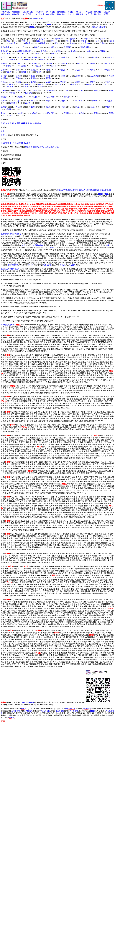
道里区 (57, 39)
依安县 (58, 51)
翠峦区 (77, 82)
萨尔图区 (19, 91)
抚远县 (23, 66)
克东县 (23, 53)
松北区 (38, 41)
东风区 (64, 63)
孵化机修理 (40, 14)
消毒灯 (108, 245)
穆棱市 (42, 60)
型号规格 (97, 12)
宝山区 (66, 113)
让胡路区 (50, 91)
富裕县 (103, 51)
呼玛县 (18, 78)
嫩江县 (33, 76)
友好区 (48, 82)
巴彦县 (111, 41)
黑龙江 (27, 147)
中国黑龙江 (68, 190)
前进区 (49, 63)
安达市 (9, 72)
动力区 (9, 41)
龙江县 (43, 51)
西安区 (64, 57)
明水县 (92, 70)
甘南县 (88, 51)
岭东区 (34, 113)
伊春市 (3, 82)
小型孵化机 (5, 12)
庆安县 (77, 70)
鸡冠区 (18, 101)
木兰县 (12, 43)
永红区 (20, 63)
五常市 (102, 43)
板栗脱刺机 (47, 265)
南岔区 (33, 82)
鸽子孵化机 (50, 12)
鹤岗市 (3, 107)
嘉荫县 (25, 87)
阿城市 (57, 43)
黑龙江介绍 (5, 123)
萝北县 (107, 107)
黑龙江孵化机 (41, 147)
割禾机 (30, 265)
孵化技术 (79, 14)
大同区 (81, 91)
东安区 (20, 57)
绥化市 (3, 70)
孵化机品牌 (27, 14)
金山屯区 (9, 84)
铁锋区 (51, 47)
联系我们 (107, 14)
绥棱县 (107, 70)
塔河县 (33, 78)
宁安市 (27, 60)
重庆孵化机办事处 (7, 325)
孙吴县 (63, 76)
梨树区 (63, 101)
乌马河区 (41, 84)
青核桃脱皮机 (13, 265)
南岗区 (72, 39)
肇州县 (96, 91)
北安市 (77, 76)
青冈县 (63, 70)
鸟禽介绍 (71, 14)
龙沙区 (21, 47)
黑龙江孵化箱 (94, 190)
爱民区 (49, 57)
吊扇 (23, 245)
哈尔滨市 (42, 39)
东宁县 (79, 57)
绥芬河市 (110, 57)
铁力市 (40, 87)
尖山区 (20, 113)
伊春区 (18, 82)
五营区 (25, 84)
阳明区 (34, 57)
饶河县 (12, 115)
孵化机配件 (50, 14)
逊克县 (48, 76)
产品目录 (72, 265)
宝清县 (111, 113)
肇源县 (111, 91)
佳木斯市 (4, 63)
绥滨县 (9, 109)
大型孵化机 (16, 12)
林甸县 (12, 93)
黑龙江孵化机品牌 (34, 123)
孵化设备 (89, 12)
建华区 (36, 47)
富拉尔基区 (84, 47)
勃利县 (66, 97)
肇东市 (23, 72)
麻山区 (94, 101)
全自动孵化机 (28, 12)
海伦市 (38, 72)
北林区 (18, 70)
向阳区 (34, 63)
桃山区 (34, 97)
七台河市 (4, 97)
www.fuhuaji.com (37, 18)
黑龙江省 (13, 123)
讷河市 (53, 53)
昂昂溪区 (67, 47)
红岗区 (66, 91)
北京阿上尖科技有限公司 (10, 269)
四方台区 (50, 113)
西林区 (63, 82)
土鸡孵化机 (16, 711)
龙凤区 (34, 91)
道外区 (87, 39)
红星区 (105, 84)
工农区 (33, 107)
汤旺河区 (58, 84)
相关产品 (89, 14)
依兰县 (68, 41)
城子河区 (78, 101)
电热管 (40, 245)
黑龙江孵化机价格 (98, 27)
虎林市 (12, 103)
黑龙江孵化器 (83, 190)
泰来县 (73, 51)
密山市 (27, 103)
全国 (2, 131)
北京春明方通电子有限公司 (11, 234)
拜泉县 (38, 53)
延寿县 (42, 43)
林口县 (94, 57)
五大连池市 (94, 76)
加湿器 (35, 245)
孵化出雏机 (61, 14)
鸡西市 (3, 101)
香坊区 (102, 39)
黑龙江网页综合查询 (22, 143)
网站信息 (97, 14)
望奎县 (33, 70)
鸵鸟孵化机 (61, 12)
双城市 (72, 43)
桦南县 (92, 63)
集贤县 (81, 113)
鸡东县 (109, 101)
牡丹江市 (4, 57)
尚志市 (87, 43)
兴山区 (92, 107)
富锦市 (53, 66)
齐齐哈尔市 (5, 47)
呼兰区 (53, 41)
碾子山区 (4, 51)
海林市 (12, 60)
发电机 (52, 247)
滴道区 (48, 101)
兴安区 (63, 107)
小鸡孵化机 (28, 711)
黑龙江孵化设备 (106, 190)
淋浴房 (62, 265)
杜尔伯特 (28, 93)
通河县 (27, 43)
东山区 (77, 107)
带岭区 (73, 84)
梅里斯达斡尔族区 (24, 51)
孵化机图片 (16, 14)
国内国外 (107, 12)
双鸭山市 (4, 113)
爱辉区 (18, 76)
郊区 (78, 63)
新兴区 (20, 97)
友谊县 (96, 113)
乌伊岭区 (89, 84)
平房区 (23, 41)
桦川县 (107, 63)
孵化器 (78, 12)
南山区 (48, 107)
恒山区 (33, 101)
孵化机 (70, 12)
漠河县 (48, 78)
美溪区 (107, 82)
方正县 (83, 41)
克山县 (9, 53)
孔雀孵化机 (40, 12)
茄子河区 (50, 97)
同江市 (38, 66)
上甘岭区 (9, 87)
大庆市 (3, 91)
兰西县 (48, 70)
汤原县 (9, 66)
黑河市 (3, 76)
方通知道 (4, 135)
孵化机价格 (5, 14)
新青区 (92, 82)
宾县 (97, 41)
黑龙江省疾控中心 (7, 143)
